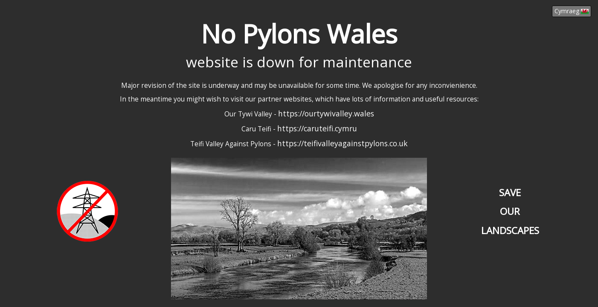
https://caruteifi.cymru (317, 128)
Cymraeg (571, 11)
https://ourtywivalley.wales (326, 113)
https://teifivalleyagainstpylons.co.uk (342, 143)
